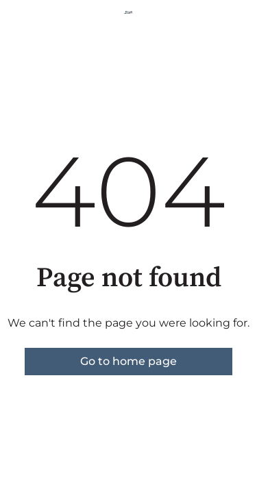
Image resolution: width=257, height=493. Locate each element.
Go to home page (128, 361)
